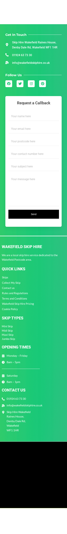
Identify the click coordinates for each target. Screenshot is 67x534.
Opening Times (16, 347)
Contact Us (14, 390)
